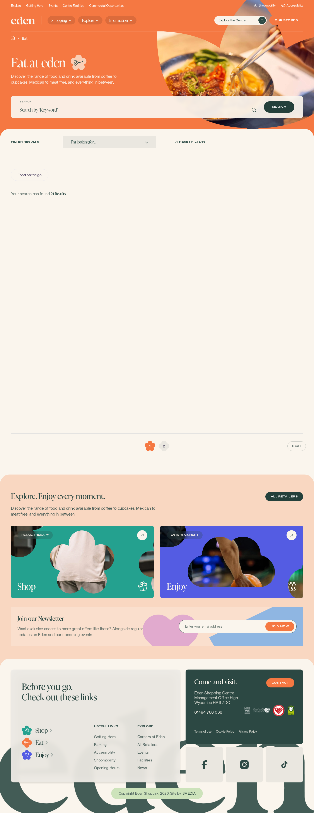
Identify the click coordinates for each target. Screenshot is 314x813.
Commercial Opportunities (106, 5)
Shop (44, 730)
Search (279, 107)
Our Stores (286, 20)
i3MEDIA (188, 793)
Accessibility (292, 5)
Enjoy (44, 755)
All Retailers (147, 744)
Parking (100, 744)
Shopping (59, 20)
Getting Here (34, 5)
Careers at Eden (151, 736)
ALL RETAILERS (284, 497)
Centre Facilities (73, 5)
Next (296, 446)
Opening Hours (106, 767)
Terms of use (203, 731)
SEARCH (26, 102)
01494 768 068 (208, 712)
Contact (280, 683)
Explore (16, 5)
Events (52, 5)
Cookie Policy (225, 731)
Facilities (144, 760)
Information (118, 20)
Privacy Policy (248, 731)
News (142, 767)
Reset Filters (190, 142)
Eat (41, 742)
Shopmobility (265, 5)
